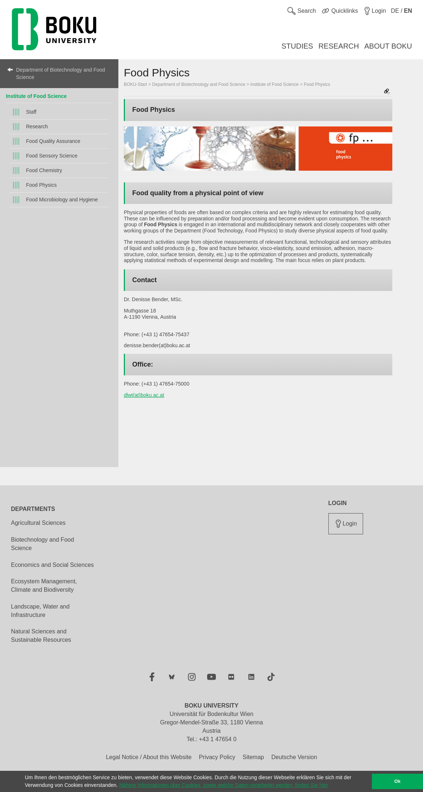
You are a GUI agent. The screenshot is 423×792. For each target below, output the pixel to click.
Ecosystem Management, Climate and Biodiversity (44, 585)
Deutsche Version (294, 757)
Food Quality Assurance (53, 141)
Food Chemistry (44, 170)
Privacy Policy (217, 757)
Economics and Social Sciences (52, 565)
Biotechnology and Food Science (42, 544)
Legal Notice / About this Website (149, 757)
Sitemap (253, 757)
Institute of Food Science (36, 96)
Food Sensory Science (51, 156)
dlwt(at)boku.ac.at (144, 395)
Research (37, 126)
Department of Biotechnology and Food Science (60, 73)
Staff (31, 112)
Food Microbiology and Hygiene (62, 199)
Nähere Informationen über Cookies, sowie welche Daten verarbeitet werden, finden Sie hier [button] (223, 785)
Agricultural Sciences (38, 523)
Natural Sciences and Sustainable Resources (41, 635)
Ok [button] (398, 781)
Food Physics (41, 185)
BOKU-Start (135, 84)
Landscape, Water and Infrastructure (40, 610)
